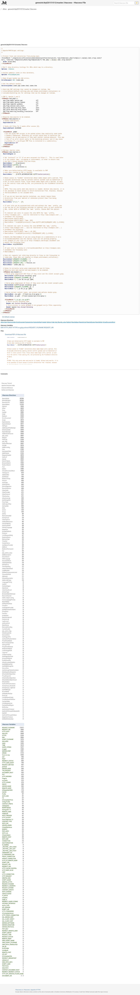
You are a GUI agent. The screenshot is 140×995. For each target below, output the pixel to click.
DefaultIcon (13, 564)
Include (13, 445)
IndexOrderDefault (13, 568)
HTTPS (15, 327)
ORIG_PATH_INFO (13, 962)
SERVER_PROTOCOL (13, 927)
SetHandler (13, 506)
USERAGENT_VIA (13, 852)
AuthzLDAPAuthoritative (13, 639)
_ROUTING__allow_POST (13, 851)
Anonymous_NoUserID (13, 686)
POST (13, 759)
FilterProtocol (13, 494)
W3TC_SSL (13, 823)
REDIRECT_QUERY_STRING (13, 901)
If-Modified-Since (13, 827)
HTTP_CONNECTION (13, 874)
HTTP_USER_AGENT (13, 763)
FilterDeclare (13, 496)
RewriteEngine (91, 322)
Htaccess (27, 990)
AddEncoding (13, 447)
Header (44, 322)
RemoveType (13, 539)
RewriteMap (13, 602)
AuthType (13, 482)
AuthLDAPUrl (13, 623)
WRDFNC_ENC (13, 878)
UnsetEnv (13, 605)
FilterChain (13, 490)
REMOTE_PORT (13, 952)
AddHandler (13, 475)
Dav (13, 551)
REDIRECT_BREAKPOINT (13, 958)
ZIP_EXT (13, 954)
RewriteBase (75, 322)
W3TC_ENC (13, 796)
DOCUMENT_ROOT (13, 772)
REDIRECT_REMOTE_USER (13, 931)
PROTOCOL (13, 966)
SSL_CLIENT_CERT (13, 921)
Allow (5, 9)
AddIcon (13, 547)
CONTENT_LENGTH (13, 890)
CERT (13, 872)
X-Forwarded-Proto (13, 800)
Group (13, 512)
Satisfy (13, 459)
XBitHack (13, 576)
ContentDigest (13, 586)
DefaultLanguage (13, 527)
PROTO (13, 784)
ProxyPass (13, 611)
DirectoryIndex (11, 322)
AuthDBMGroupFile (13, 666)
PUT (13, 774)
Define (13, 514)
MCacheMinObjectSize (13, 674)
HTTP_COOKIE (13, 782)
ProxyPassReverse (13, 646)
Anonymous (13, 518)
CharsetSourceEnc (13, 578)
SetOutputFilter (13, 451)
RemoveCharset (13, 596)
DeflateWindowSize (13, 719)
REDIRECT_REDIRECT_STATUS (13, 972)
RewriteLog (13, 625)
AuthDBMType (13, 689)
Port (13, 467)
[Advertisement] (70, 26)
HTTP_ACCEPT (13, 817)
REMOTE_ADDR (13, 788)
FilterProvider (13, 492)
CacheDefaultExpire (13, 705)
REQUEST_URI (49, 327)
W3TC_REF (13, 839)
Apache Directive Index (8, 385)
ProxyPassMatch (13, 641)
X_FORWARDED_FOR (13, 854)
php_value (63, 322)
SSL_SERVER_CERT (13, 917)
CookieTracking (13, 654)
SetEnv (13, 469)
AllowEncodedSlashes (13, 662)
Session (13, 480)
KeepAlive (13, 529)
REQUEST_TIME (13, 935)
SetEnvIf (13, 457)
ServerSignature (13, 486)
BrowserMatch (13, 463)
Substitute (13, 588)
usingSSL (13, 897)
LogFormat (13, 621)
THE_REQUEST (13, 770)
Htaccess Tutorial (7, 383)
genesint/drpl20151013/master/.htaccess (22, 9)
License (12, 317)
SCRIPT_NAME (13, 880)
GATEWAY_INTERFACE (13, 903)
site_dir (13, 946)
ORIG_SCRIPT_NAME (13, 940)
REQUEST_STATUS (13, 936)
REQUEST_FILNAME (13, 884)
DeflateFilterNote (13, 603)
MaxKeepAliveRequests (13, 672)
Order (53, 322)
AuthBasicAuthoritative (13, 609)
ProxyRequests (13, 676)
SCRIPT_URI (13, 909)
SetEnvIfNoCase (13, 443)
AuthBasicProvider (13, 545)
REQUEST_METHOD (13, 765)
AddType (13, 426)
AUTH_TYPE (13, 905)
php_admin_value (13, 553)
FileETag (13, 439)
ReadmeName (13, 537)
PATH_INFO (13, 831)
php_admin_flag (13, 631)
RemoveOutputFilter (13, 643)
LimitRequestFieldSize (13, 699)
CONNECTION (13, 841)
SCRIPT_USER (13, 964)
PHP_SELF (13, 929)
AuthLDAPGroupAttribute (13, 715)
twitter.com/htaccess (8, 390)
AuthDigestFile (13, 637)
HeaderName (13, 543)
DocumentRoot (13, 560)
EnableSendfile (13, 660)
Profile (13, 794)
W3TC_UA (13, 833)
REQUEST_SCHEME (13, 888)
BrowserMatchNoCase (13, 594)
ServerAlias (13, 668)
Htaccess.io (19, 990)
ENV (2, 327)
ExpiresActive (29, 322)
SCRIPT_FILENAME (13, 739)
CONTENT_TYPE (13, 821)
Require (13, 437)
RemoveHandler (13, 516)
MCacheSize (13, 682)
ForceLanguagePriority (13, 600)
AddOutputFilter (13, 504)
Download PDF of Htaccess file (15, 334)
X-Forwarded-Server (13, 913)
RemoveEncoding (13, 627)
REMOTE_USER (13, 811)
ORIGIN (13, 753)
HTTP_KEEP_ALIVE (13, 870)
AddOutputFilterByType (13, 428)
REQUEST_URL (13, 864)
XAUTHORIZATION (13, 843)
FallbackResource (13, 521)
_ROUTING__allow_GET (13, 849)
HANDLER (13, 813)
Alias (13, 508)
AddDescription (13, 555)
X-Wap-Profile (13, 802)
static (13, 743)
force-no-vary (13, 755)
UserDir (13, 584)
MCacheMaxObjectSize (13, 678)
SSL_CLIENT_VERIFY (13, 919)
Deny (5, 322)
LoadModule (13, 570)
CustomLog (13, 619)
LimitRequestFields (13, 697)
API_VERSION (13, 907)
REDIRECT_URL (13, 866)
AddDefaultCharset (13, 433)
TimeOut (13, 541)
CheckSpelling (13, 566)
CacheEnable (13, 701)
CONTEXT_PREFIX (13, 804)
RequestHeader (13, 455)
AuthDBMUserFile (13, 664)
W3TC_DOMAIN (13, 892)
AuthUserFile (13, 484)
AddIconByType (13, 580)
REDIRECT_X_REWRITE (13, 886)
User (13, 449)
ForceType (13, 502)
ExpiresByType (13, 432)
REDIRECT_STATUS (13, 761)
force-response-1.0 (13, 819)
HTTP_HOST (8, 327)
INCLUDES (13, 741)
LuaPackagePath (13, 650)
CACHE (13, 792)
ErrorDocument (20, 322)
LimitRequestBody (13, 535)
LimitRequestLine (13, 703)
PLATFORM (13, 948)
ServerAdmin (13, 635)
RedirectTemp (13, 478)
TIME (13, 745)
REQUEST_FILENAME (36, 327)
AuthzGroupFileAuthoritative (13, 670)
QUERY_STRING (13, 747)
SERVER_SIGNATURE (13, 925)
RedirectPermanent (13, 549)
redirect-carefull (13, 893)
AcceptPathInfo (13, 531)
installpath (13, 950)
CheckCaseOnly (13, 633)
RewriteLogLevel (13, 617)
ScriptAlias (13, 615)
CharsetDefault (13, 574)
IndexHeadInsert (13, 590)
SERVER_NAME (13, 786)
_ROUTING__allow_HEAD (13, 847)
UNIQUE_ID (13, 960)
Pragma (13, 778)
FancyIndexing (13, 523)
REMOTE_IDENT (13, 938)
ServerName (13, 557)
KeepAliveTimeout (13, 717)
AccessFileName (13, 658)
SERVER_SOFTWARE (13, 923)
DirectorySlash (13, 525)
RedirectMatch (13, 465)
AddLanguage (13, 559)
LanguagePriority (13, 582)
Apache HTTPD (35, 990)
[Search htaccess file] (124, 3)
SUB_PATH (13, 968)
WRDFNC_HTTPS (13, 882)
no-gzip (20, 327)
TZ (13, 798)
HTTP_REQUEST (13, 876)
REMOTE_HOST (13, 837)
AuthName (13, 476)
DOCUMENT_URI (12, 976)
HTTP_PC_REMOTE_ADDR (13, 860)
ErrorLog (13, 695)
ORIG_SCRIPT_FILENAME (13, 942)
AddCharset (13, 453)
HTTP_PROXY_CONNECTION (13, 915)
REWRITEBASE (13, 808)
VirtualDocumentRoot (109, 322)
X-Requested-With (13, 790)
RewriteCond (82, 322)
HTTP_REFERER (13, 776)
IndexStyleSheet (13, 562)
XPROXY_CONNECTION (13, 858)
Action (13, 510)
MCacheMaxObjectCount (13, 680)
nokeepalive (13, 806)
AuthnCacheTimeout (13, 709)
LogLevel (13, 652)
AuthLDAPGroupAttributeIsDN (13, 711)
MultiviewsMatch (13, 648)
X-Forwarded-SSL (13, 956)
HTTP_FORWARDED (13, 911)
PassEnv (13, 613)
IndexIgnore (13, 473)
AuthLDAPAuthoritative (13, 684)
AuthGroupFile (13, 500)
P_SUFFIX (13, 895)
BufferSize (13, 707)
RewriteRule (98, 322)
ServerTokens (13, 461)
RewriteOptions (13, 488)
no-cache (13, 780)
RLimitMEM (13, 691)
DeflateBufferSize (13, 693)
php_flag (57, 322)
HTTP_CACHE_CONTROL (13, 868)
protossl (26, 327)
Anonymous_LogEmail (13, 687)
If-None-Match (13, 835)
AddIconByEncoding (13, 598)
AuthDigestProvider (13, 607)
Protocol (13, 533)
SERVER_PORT (13, 751)
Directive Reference (7, 388)
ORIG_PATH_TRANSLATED (13, 944)
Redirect (68, 322)
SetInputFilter (13, 644)
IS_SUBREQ (13, 845)
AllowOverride (13, 498)
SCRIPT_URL (13, 862)
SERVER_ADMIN (13, 825)
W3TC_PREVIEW (13, 815)
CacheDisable (13, 629)
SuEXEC (13, 713)
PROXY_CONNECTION (13, 856)
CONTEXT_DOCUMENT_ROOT (13, 970)
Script (13, 420)
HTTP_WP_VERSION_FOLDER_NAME (13, 974)
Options (49, 322)
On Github (5, 317)
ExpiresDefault (37, 322)
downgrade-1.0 (13, 809)
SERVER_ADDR (13, 768)
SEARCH (13, 829)
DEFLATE (13, 733)
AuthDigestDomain (13, 656)
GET (13, 757)
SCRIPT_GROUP (13, 933)
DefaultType (13, 592)
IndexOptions (13, 519)
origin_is (13, 899)
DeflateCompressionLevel (13, 572)
